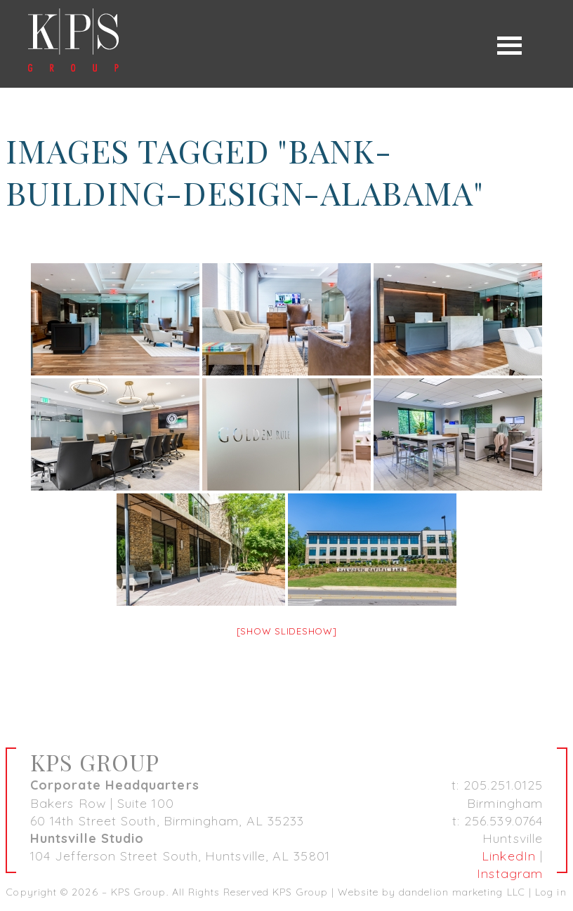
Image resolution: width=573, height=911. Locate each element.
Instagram (510, 873)
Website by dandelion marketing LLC (431, 892)
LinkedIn (509, 856)
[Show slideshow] (287, 631)
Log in (550, 892)
